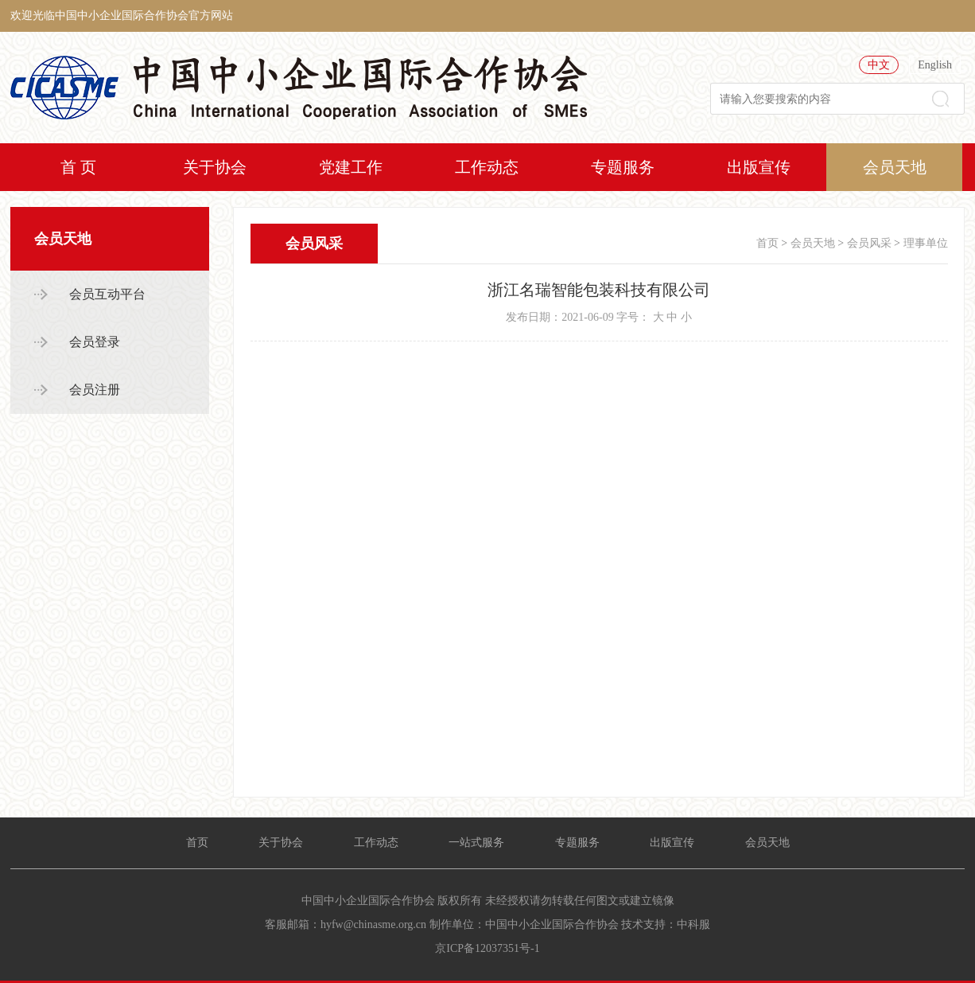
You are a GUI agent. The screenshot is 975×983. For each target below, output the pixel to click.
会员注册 (94, 389)
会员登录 (94, 342)
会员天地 (894, 167)
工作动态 (487, 167)
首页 (767, 243)
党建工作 (351, 167)
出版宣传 (758, 167)
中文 (879, 65)
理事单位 (925, 243)
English (935, 65)
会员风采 (869, 243)
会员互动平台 (107, 294)
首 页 (78, 167)
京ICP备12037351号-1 (487, 948)
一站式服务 (476, 842)
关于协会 (215, 167)
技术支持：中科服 (665, 924)
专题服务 (623, 167)
